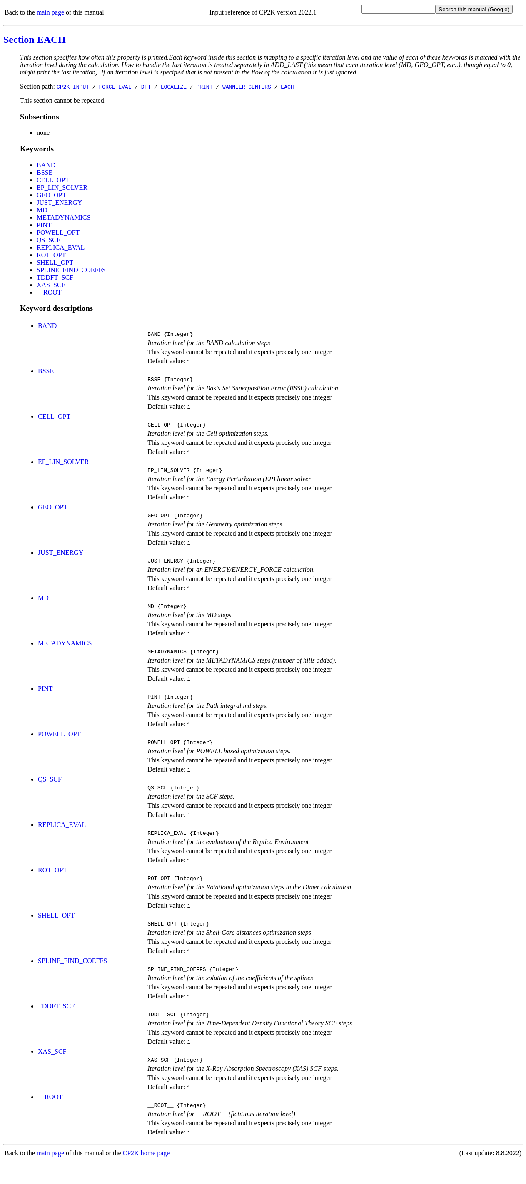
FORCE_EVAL (115, 86)
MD (42, 209)
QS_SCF (48, 239)
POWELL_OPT (58, 232)
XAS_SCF (51, 284)
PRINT (204, 86)
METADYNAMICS (63, 217)
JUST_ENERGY (59, 202)
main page (50, 12)
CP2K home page (146, 1175)
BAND (46, 165)
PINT (44, 224)
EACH (287, 86)
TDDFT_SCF (55, 277)
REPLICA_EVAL (61, 247)
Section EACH (34, 39)
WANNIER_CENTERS (246, 86)
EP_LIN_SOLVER (62, 187)
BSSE (44, 172)
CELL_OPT (53, 180)
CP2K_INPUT (73, 86)
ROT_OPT (51, 254)
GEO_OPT (51, 195)
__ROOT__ (52, 292)
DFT (146, 86)
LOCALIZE (174, 86)
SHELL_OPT (55, 262)
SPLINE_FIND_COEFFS (71, 269)
